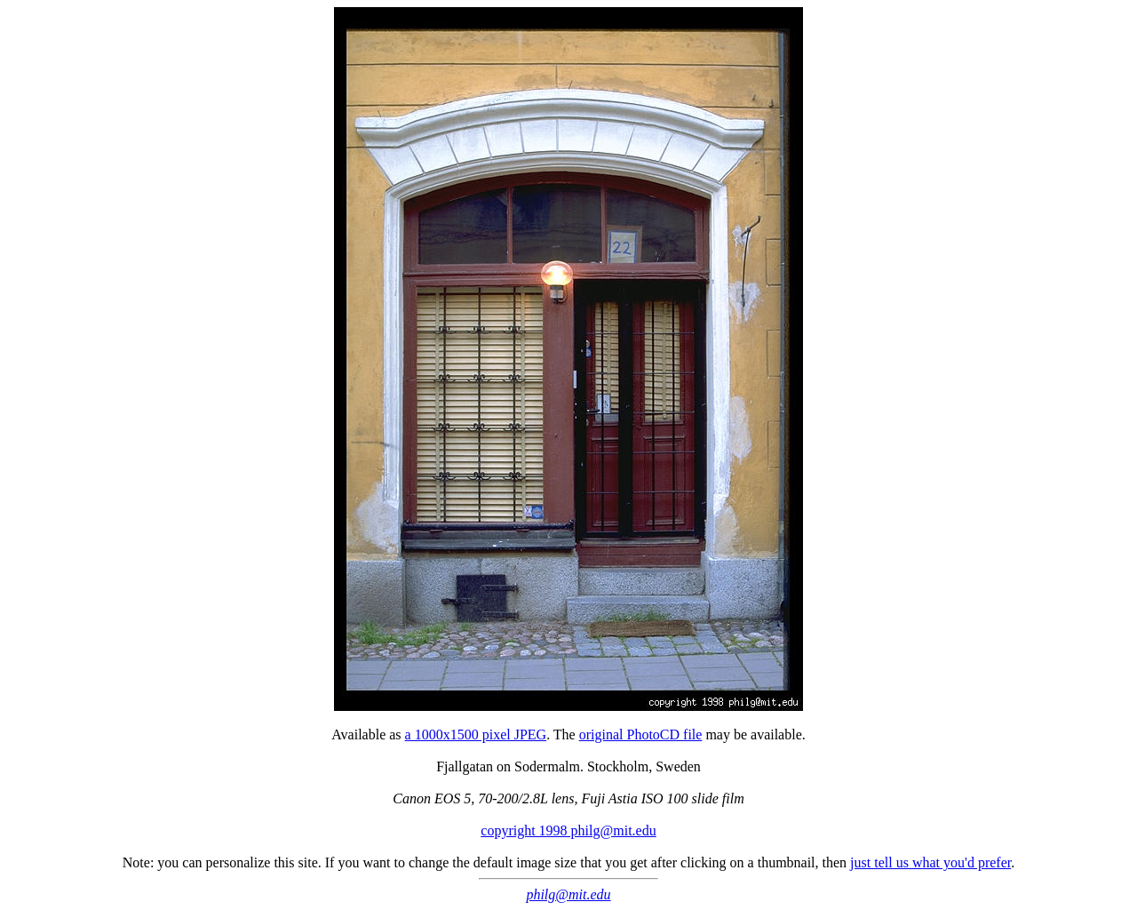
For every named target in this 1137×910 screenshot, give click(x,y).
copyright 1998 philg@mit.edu (568, 830)
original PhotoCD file (641, 734)
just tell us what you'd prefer (930, 862)
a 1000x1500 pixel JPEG (476, 734)
